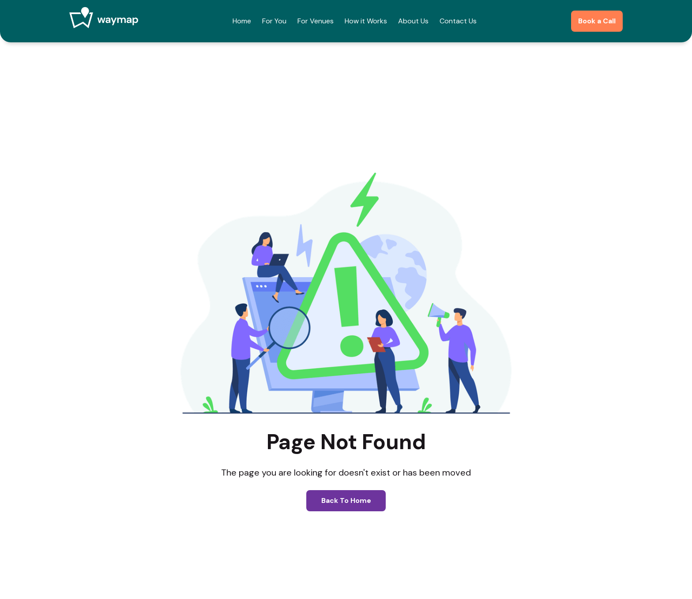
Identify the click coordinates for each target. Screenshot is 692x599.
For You (274, 21)
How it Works (366, 21)
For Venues (315, 21)
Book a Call (597, 21)
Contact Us (458, 21)
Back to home (346, 500)
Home (242, 21)
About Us (413, 21)
